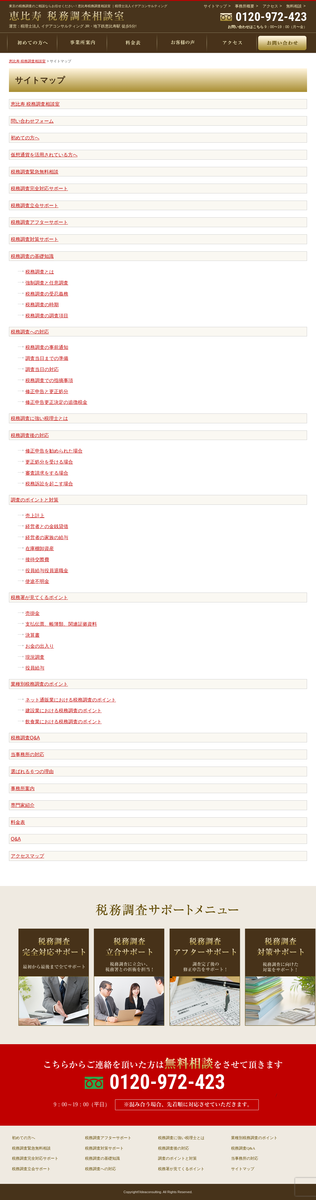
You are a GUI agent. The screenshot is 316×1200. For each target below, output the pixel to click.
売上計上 (34, 515)
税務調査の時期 (42, 304)
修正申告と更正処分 (46, 391)
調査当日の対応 (42, 369)
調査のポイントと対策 (34, 499)
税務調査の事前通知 (46, 347)
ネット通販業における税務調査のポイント (70, 699)
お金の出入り (39, 646)
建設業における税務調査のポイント (63, 710)
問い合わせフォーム (32, 121)
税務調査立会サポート (34, 205)
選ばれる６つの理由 (32, 771)
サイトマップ (242, 1169)
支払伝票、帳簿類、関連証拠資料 (61, 624)
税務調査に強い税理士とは (39, 418)
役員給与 (34, 667)
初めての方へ (25, 137)
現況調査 (34, 657)
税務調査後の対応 (30, 435)
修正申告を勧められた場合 (54, 450)
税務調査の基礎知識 (32, 256)
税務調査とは (39, 271)
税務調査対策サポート (34, 239)
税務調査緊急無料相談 (34, 171)
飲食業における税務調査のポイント (63, 721)
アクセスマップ (27, 856)
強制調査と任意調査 (46, 282)
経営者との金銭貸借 (46, 526)
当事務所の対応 (27, 754)
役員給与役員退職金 (46, 570)
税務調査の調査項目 (46, 315)
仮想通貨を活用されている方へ (44, 154)
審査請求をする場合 (46, 473)
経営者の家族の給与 (46, 537)
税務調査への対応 (30, 331)
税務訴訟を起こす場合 (49, 483)
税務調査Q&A (25, 737)
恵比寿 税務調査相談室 (35, 104)
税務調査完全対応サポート (39, 188)
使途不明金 (37, 581)
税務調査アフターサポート (39, 222)
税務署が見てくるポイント (39, 597)
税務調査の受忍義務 (46, 293)
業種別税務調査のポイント (39, 684)
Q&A (16, 838)
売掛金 (32, 613)
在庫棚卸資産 (39, 548)
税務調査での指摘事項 (49, 380)
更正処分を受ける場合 (49, 461)
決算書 (32, 635)
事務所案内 (23, 788)
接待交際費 (37, 559)
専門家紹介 (23, 805)
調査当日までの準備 (46, 358)
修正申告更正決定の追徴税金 (56, 402)
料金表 (18, 822)
